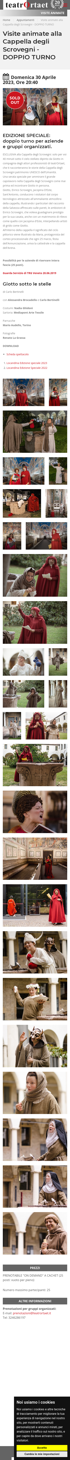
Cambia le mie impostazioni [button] (41, 1454)
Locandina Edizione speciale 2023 (27, 363)
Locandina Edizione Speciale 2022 (27, 368)
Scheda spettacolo (18, 354)
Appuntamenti (25, 20)
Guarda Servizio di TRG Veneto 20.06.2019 (29, 273)
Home (6, 20)
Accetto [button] (42, 1447)
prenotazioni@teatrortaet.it (32, 1313)
